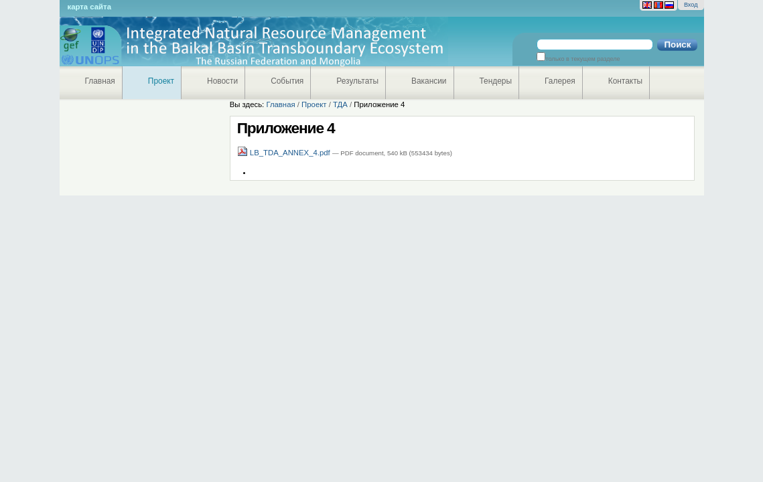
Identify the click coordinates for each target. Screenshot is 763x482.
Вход (691, 4)
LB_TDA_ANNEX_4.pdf (284, 153)
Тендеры (496, 81)
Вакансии (429, 81)
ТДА (340, 104)
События (287, 81)
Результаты (357, 81)
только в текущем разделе (582, 59)
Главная (100, 81)
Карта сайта (89, 7)
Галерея (560, 81)
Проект (161, 81)
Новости (222, 81)
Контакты (625, 81)
